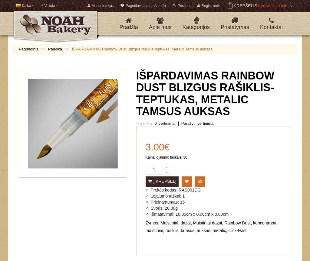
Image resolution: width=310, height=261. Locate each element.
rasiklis (172, 230)
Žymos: (153, 223)
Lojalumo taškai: (166, 196)
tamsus (187, 230)
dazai (185, 223)
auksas (203, 230)
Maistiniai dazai (207, 223)
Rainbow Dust (237, 223)
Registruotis (208, 6)
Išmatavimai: (163, 214)
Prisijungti (183, 6)
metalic (219, 230)
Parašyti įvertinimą (197, 123)
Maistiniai (169, 223)
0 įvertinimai (164, 123)
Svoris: (157, 208)
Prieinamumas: (165, 202)
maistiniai (154, 230)
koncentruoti (264, 223)
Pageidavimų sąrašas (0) (143, 6)
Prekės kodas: (164, 190)
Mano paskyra (100, 6)
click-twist (237, 230)
